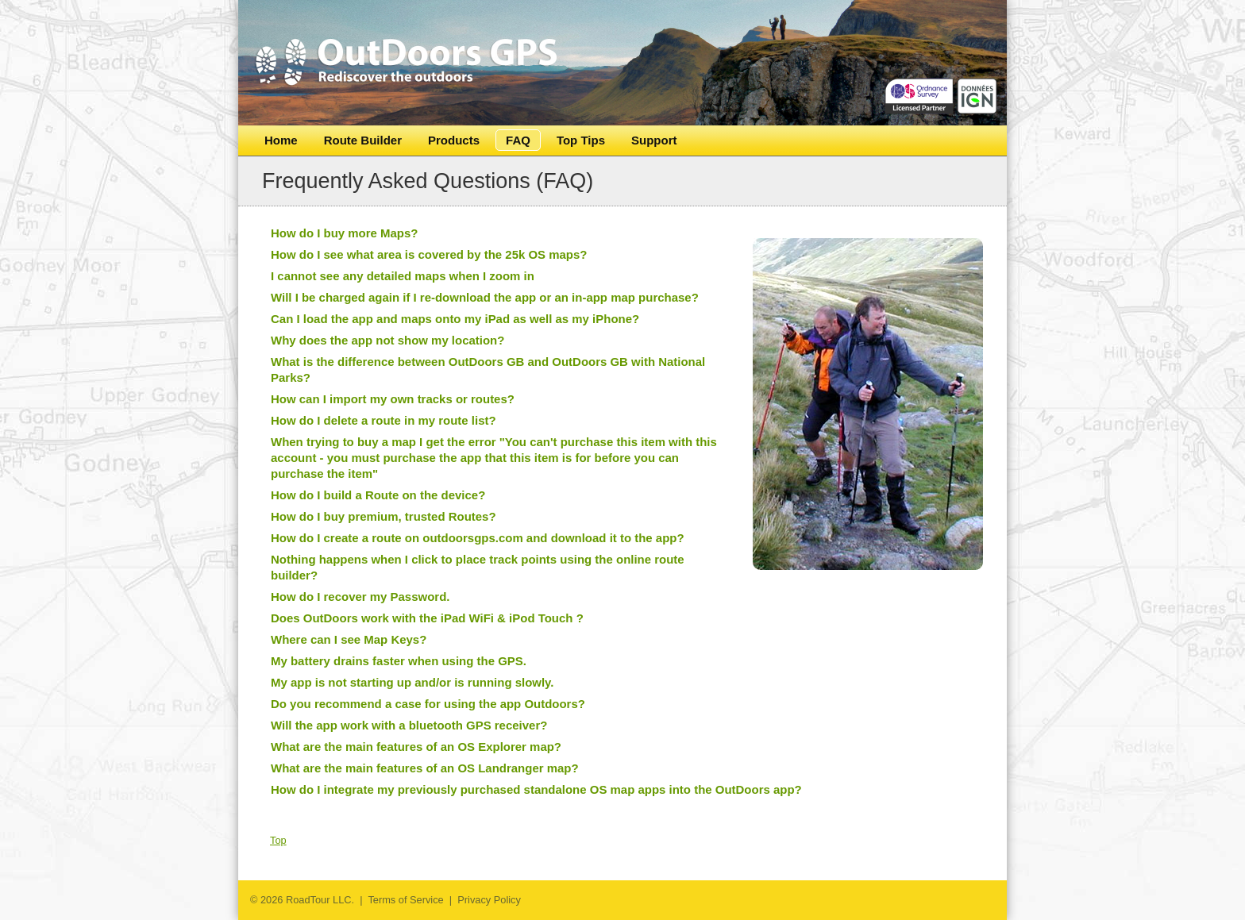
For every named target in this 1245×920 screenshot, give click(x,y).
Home (281, 140)
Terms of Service (405, 900)
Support (654, 140)
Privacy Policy (489, 900)
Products (454, 140)
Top (278, 840)
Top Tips (581, 140)
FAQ (518, 140)
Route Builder (363, 140)
